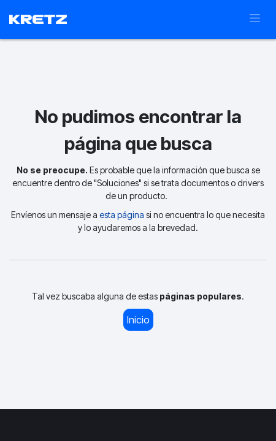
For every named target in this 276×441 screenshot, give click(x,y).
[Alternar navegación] (255, 19)
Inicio (138, 320)
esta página (121, 214)
